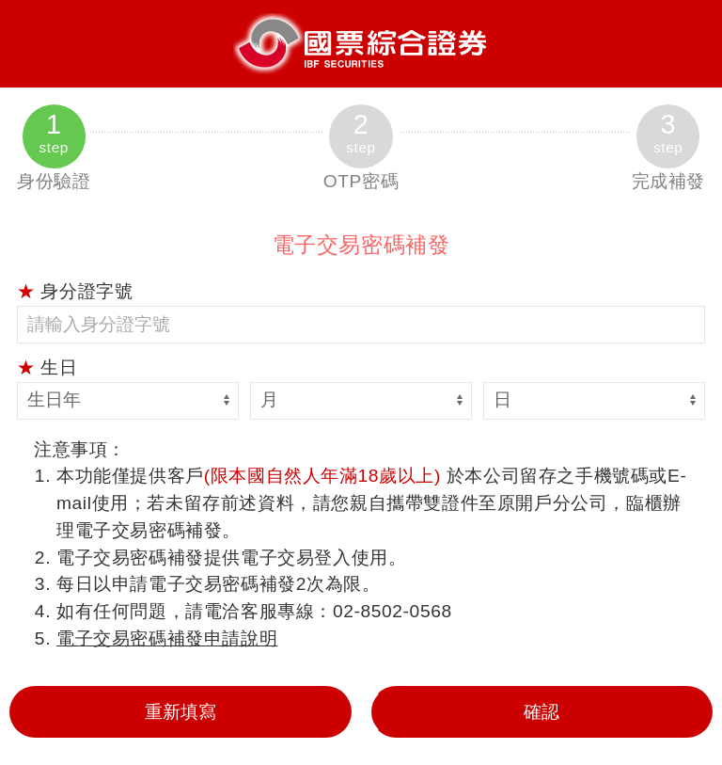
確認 (541, 712)
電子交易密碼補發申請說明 (166, 638)
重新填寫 (180, 712)
